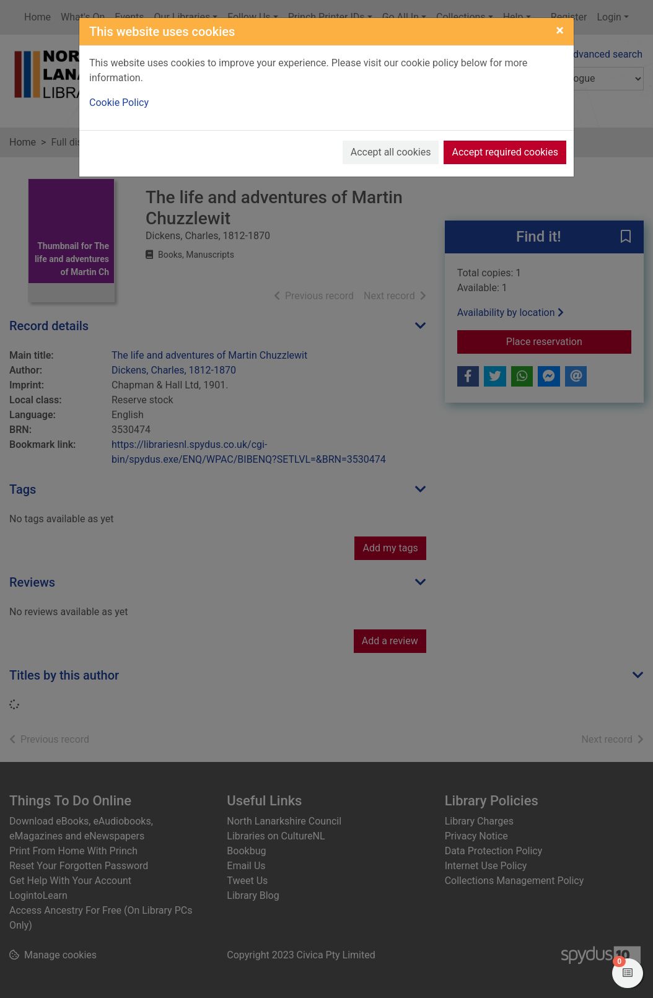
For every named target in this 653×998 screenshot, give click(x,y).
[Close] (560, 30)
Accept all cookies (391, 152)
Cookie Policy (119, 102)
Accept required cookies (505, 152)
